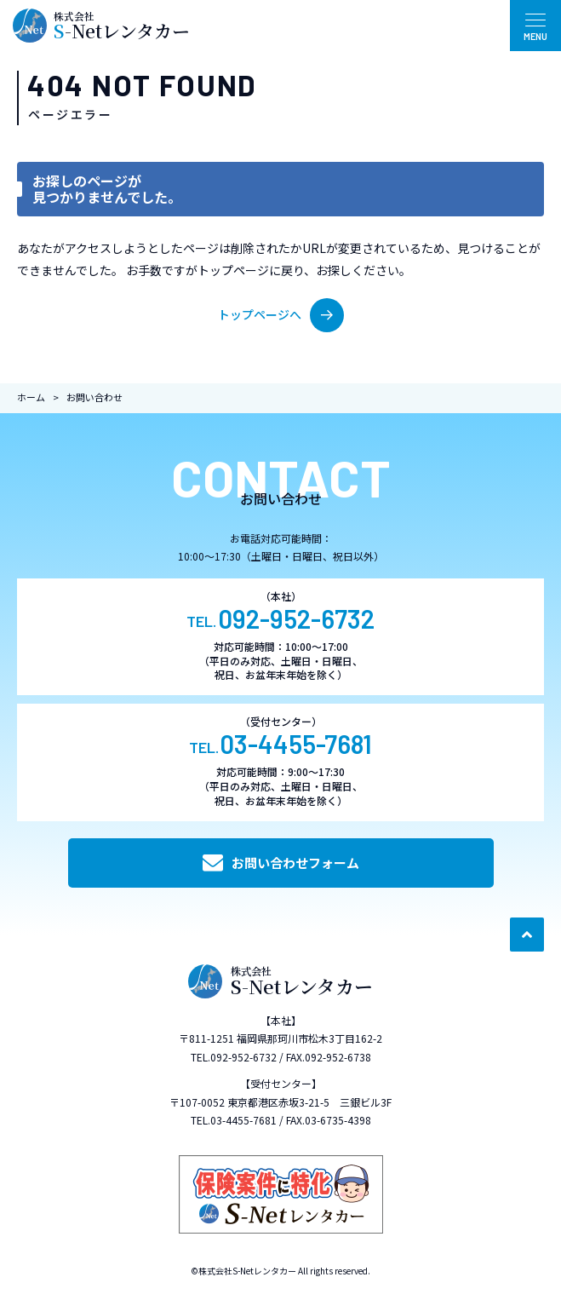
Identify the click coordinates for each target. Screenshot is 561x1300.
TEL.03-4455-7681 (234, 1120)
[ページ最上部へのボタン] (527, 934)
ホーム (31, 397)
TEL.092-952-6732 (234, 1057)
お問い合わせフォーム (281, 863)
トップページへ (281, 315)
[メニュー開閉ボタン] (535, 25)
